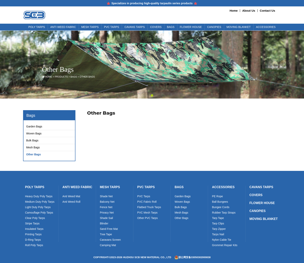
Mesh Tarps (110, 187)
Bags (74, 76)
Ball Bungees (220, 202)
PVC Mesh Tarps (147, 213)
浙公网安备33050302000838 (192, 257)
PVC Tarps (146, 187)
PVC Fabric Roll (147, 202)
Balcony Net (107, 202)
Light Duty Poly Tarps (38, 207)
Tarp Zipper (219, 229)
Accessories (223, 187)
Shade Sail (106, 218)
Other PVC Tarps (147, 218)
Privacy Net (107, 213)
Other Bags (87, 76)
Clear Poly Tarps (35, 218)
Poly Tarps (34, 187)
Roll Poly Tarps (34, 245)
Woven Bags (33, 133)
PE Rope (217, 197)
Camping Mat (108, 245)
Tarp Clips (218, 224)
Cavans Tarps (261, 187)
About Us (248, 10)
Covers (256, 195)
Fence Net (106, 207)
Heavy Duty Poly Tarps (38, 197)
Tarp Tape (218, 218)
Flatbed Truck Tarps (149, 207)
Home (234, 10)
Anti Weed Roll (71, 202)
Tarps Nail (218, 235)
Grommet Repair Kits (225, 245)
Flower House (262, 203)
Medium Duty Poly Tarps (39, 202)
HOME (48, 76)
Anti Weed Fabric (77, 187)
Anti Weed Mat (71, 197)
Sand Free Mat (109, 229)
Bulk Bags (32, 140)
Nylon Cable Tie (221, 240)
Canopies (257, 211)
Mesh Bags (33, 147)
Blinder (104, 224)
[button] (152, 95)
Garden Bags (34, 126)
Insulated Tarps (34, 229)
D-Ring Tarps (33, 240)
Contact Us (267, 10)
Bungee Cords (221, 207)
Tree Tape (106, 235)
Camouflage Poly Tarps (39, 213)
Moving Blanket (263, 219)
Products (61, 76)
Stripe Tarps (32, 224)
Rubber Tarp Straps (224, 213)
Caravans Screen (110, 240)
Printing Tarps (33, 235)
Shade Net (106, 197)
